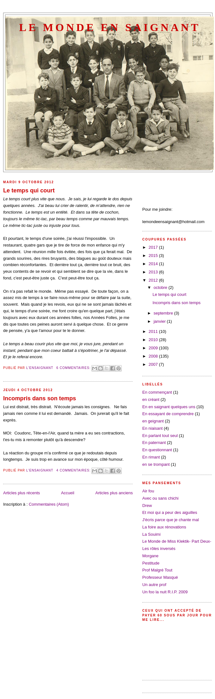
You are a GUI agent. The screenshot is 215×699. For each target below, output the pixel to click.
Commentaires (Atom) (49, 504)
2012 (154, 280)
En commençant (157, 392)
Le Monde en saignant (109, 27)
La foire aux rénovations (164, 527)
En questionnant (157, 449)
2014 (154, 263)
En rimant (151, 457)
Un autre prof (154, 584)
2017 (154, 247)
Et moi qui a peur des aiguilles (169, 512)
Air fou (148, 491)
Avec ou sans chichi (160, 498)
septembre (164, 313)
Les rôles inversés (158, 548)
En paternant (154, 442)
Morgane (150, 555)
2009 (154, 348)
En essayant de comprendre (168, 413)
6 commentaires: (74, 368)
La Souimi (151, 534)
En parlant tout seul (160, 435)
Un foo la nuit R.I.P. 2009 (165, 592)
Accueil (67, 492)
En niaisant (152, 428)
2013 (154, 272)
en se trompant (156, 464)
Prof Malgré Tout (157, 570)
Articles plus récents (21, 492)
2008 (154, 356)
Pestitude (150, 563)
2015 (154, 255)
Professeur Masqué (160, 577)
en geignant (153, 421)
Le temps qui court (29, 190)
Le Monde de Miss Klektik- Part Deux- (176, 541)
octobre (161, 287)
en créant (150, 399)
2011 (154, 331)
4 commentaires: (74, 470)
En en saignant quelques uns (168, 406)
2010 (154, 339)
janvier (160, 321)
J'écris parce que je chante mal (170, 519)
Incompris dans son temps (39, 398)
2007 (154, 364)
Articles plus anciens (114, 492)
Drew (147, 505)
